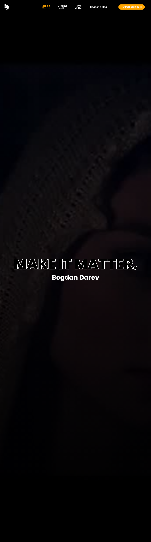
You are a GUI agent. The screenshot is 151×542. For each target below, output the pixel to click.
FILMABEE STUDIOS (131, 7)
